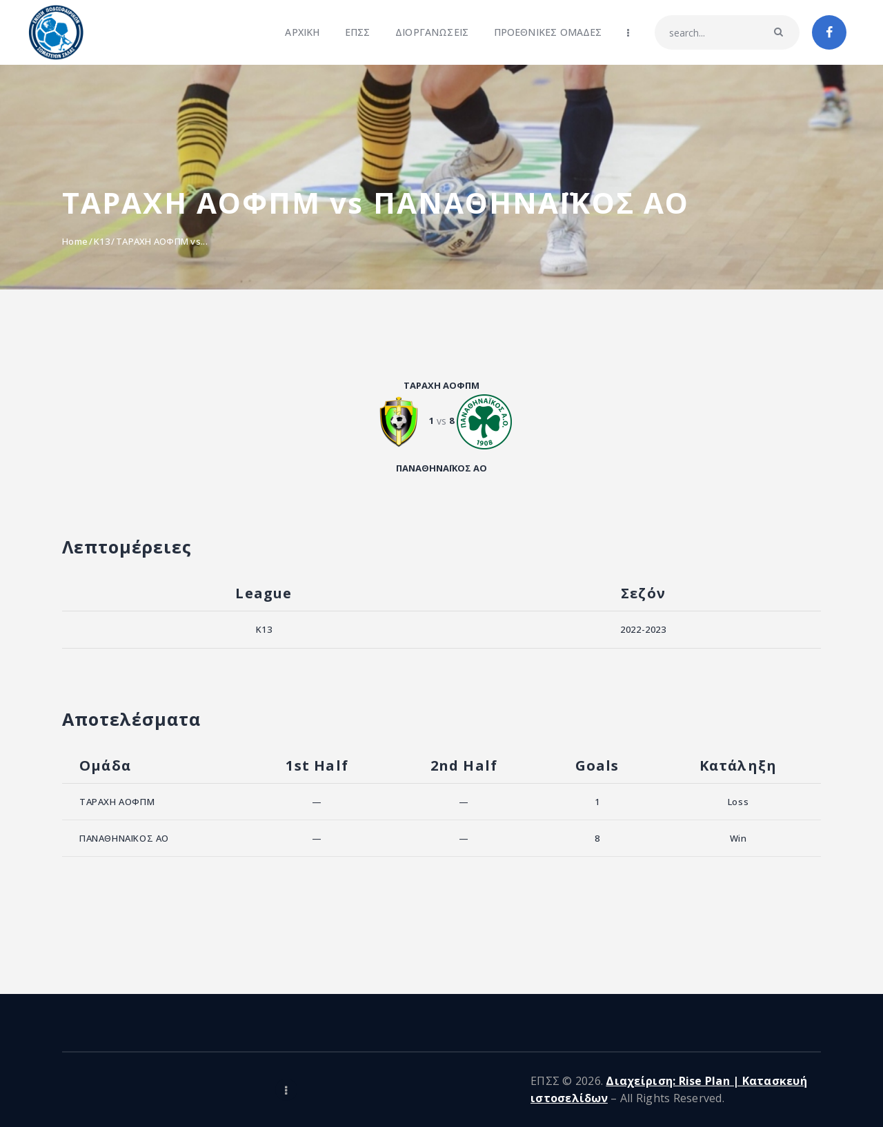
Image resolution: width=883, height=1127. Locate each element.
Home (75, 241)
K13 (102, 241)
